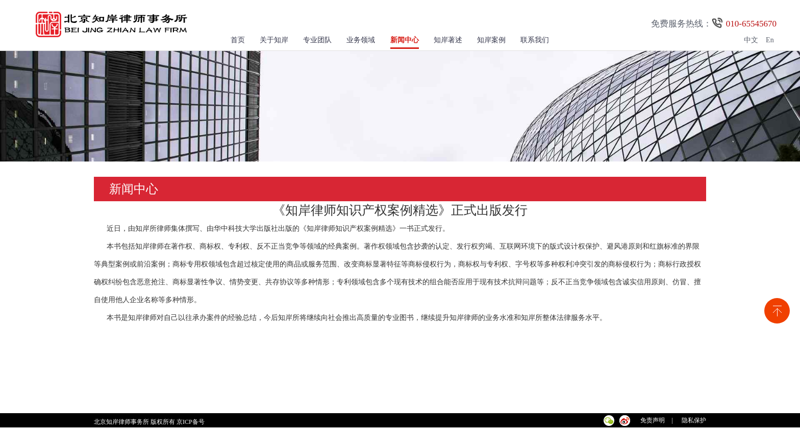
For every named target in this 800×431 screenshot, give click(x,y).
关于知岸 (274, 40)
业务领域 (360, 40)
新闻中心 (404, 40)
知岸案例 (491, 40)
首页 (238, 40)
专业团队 (317, 40)
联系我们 (534, 40)
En (770, 40)
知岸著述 (448, 40)
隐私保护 (694, 420)
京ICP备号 (191, 421)
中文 (751, 40)
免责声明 (652, 420)
